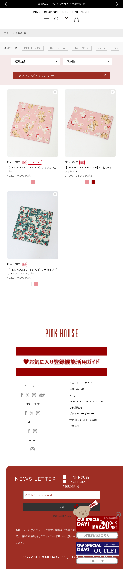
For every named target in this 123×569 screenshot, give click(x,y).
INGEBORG (78, 482)
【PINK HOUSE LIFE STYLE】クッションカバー (32, 169)
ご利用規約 (75, 407)
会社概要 (74, 425)
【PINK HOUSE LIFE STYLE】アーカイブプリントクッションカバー (32, 271)
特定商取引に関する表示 (83, 419)
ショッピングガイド (80, 383)
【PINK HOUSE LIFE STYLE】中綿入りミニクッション (89, 169)
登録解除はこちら (62, 516)
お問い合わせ (76, 389)
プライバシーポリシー (81, 413)
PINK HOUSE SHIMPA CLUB (86, 401)
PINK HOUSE (79, 477)
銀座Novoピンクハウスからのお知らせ (61, 4)
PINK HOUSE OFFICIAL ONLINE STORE (61, 12)
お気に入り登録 (55, 92)
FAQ (72, 395)
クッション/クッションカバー (37, 75)
